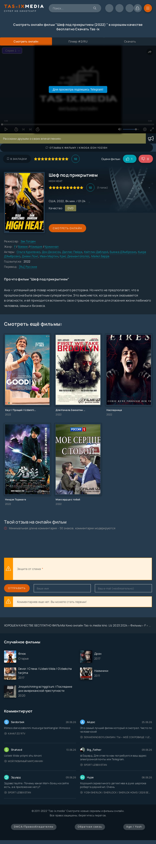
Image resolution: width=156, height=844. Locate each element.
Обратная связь (90, 826)
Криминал (51, 246)
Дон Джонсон (51, 252)
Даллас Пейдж (72, 252)
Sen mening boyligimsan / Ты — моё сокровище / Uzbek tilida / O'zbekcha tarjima (116, 737)
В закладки (17, 159)
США (52, 201)
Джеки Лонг (30, 256)
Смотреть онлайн (67, 228)
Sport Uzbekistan (93, 765)
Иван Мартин (49, 256)
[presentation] (88, 569)
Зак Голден (28, 241)
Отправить (17, 588)
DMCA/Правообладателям (33, 826)
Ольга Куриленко (28, 252)
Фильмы (135, 625)
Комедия (36, 246)
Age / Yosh (134, 826)
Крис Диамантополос (75, 256)
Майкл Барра (100, 256)
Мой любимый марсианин (23, 761)
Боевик (23, 246)
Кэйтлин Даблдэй (96, 252)
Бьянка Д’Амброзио (123, 252)
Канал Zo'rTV (14, 733)
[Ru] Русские (28, 267)
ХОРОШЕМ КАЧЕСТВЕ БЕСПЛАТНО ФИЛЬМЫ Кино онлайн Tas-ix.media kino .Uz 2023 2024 (66, 625)
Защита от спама (29, 569)
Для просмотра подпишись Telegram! (78, 89)
